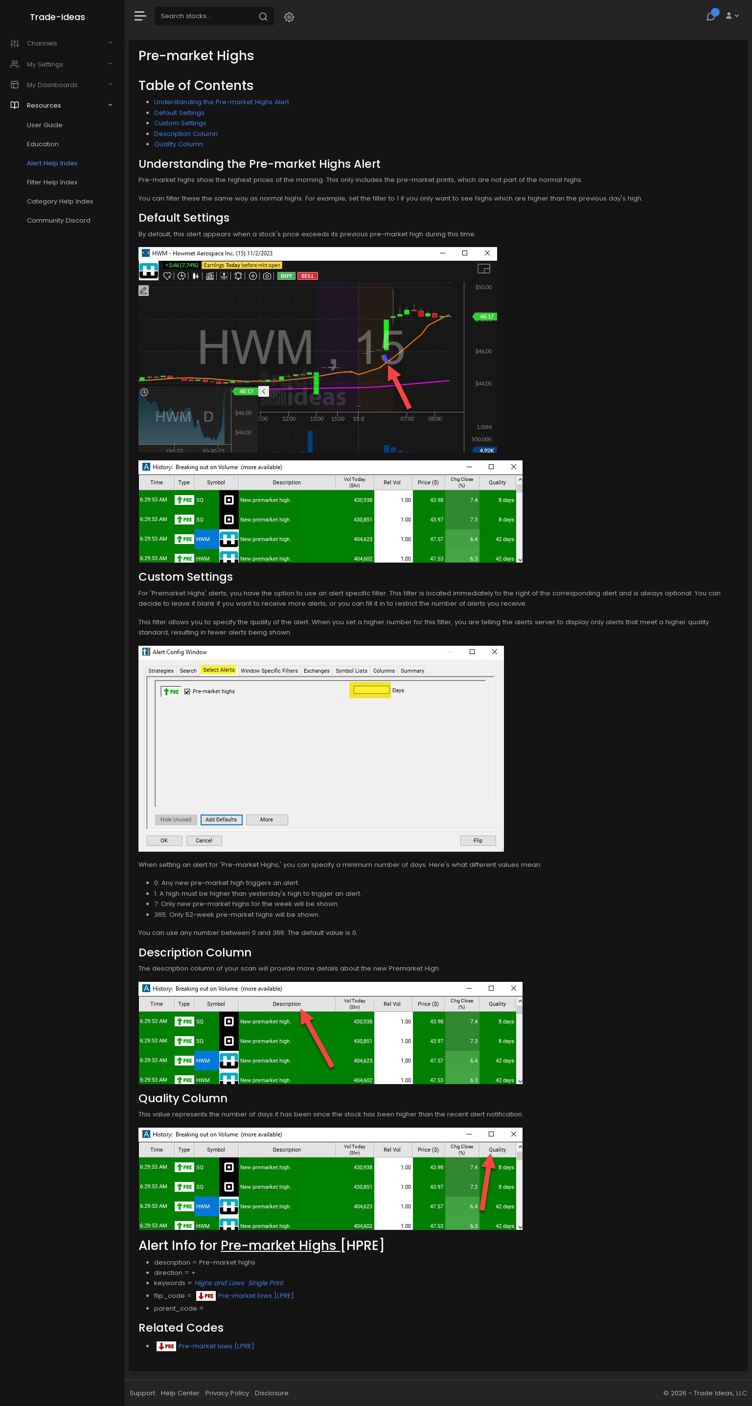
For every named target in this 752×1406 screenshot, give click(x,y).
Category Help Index (62, 201)
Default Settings (182, 112)
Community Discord (60, 220)
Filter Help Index (54, 182)
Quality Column (181, 144)
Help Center (182, 1393)
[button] (291, 16)
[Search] (206, 16)
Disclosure (274, 1393)
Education (45, 144)
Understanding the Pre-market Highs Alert (224, 102)
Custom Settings (183, 123)
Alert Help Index (54, 163)
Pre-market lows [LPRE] (247, 1295)
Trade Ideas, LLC (720, 1393)
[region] (63, 703)
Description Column (188, 133)
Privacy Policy (229, 1393)
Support (145, 1393)
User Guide (47, 125)
